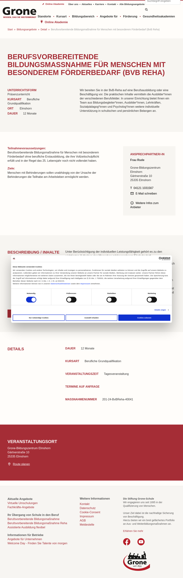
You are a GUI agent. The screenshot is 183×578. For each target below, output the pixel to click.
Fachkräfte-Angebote (21, 507)
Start (10, 29)
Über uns (73, 4)
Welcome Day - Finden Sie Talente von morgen (37, 543)
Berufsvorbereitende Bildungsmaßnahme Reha (37, 523)
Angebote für (109, 16)
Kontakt (111, 4)
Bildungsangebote (27, 29)
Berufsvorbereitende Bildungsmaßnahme (34, 519)
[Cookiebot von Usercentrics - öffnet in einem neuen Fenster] (154, 258)
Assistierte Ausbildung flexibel (26, 527)
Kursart (61, 16)
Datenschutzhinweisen (61, 284)
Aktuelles (87, 4)
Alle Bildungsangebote (132, 4)
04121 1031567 (143, 187)
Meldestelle (87, 524)
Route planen (21, 464)
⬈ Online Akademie (53, 4)
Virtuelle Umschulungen (23, 503)
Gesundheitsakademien (159, 16)
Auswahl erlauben (91, 318)
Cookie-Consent (90, 512)
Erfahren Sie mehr (133, 531)
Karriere (99, 4)
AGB (83, 520)
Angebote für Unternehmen (25, 539)
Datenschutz (88, 508)
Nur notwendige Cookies (39, 318)
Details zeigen (160, 310)
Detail (44, 29)
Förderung (130, 16)
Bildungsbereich (83, 16)
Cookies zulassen (144, 318)
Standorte (44, 16)
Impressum (85, 284)
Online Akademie (56, 22)
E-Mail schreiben (146, 193)
